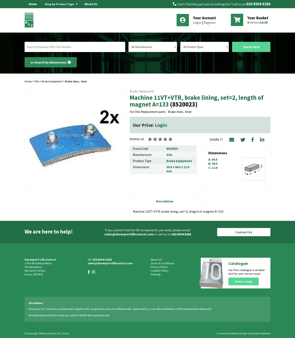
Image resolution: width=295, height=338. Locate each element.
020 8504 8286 (258, 4)
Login (197, 22)
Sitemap (156, 274)
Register (210, 22)
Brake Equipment (52, 81)
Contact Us (243, 232)
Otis (37, 81)
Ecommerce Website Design (232, 333)
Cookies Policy (160, 270)
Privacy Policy (159, 267)
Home (33, 4)
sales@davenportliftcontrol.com (129, 234)
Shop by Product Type (61, 3)
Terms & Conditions (162, 263)
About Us (90, 4)
